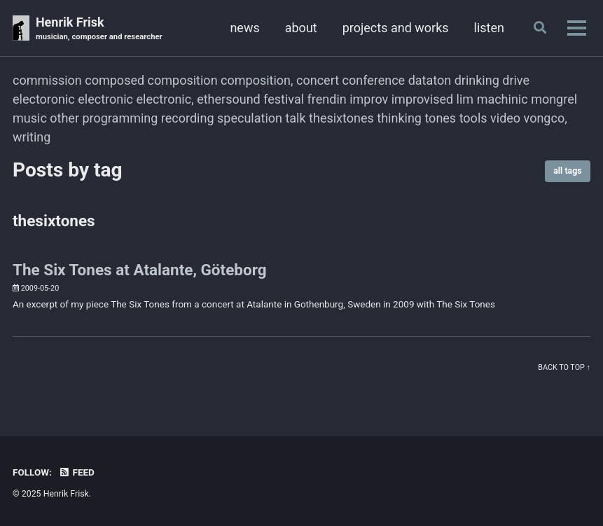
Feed (76, 472)
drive (515, 80)
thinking (399, 118)
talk (295, 118)
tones (440, 118)
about (301, 27)
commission (47, 80)
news (244, 27)
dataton (430, 80)
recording (187, 118)
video (505, 118)
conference (374, 80)
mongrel (554, 99)
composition (183, 80)
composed (114, 80)
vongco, (545, 118)
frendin (327, 99)
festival (283, 99)
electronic (105, 99)
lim (465, 99)
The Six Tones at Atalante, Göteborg (140, 270)
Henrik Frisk (99, 29)
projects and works (395, 27)
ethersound (229, 99)
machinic (502, 99)
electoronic (44, 99)
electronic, (164, 99)
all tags (567, 171)
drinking (477, 80)
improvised (422, 99)
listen (489, 27)
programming (120, 118)
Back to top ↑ (564, 367)
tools (473, 118)
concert (317, 80)
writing (31, 137)
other (64, 118)
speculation (249, 118)
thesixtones (341, 118)
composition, (257, 80)
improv (368, 99)
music (30, 118)
